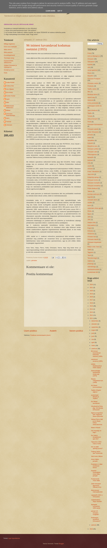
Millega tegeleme (9, 44)
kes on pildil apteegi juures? (97, 447)
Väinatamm (91, 61)
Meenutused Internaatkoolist (96, 491)
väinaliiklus (90, 140)
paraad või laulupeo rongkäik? (95, 512)
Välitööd (90, 261)
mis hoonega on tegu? (96, 431)
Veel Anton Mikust (96, 456)
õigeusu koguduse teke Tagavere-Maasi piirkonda (97, 414)
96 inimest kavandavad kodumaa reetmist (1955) (96, 353)
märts (93, 345)
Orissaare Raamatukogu (10, 114)
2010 (91, 529)
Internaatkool (91, 225)
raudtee (89, 202)
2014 (91, 309)
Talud (89, 255)
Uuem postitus (30, 331)
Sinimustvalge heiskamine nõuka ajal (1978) (95, 373)
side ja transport (92, 119)
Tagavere (90, 252)
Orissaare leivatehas (94, 185)
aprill (93, 342)
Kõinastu (90, 231)
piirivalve (34, 260)
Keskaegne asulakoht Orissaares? (95, 519)
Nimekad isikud (92, 94)
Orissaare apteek (92, 129)
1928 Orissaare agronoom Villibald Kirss (96, 485)
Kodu (5, 73)
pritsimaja (90, 264)
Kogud (89, 228)
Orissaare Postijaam (93, 79)
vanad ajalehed (92, 70)
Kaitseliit (90, 143)
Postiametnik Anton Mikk (95, 479)
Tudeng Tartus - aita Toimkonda (96, 452)
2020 (91, 290)
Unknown (9, 125)
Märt (7, 102)
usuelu (89, 166)
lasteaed (90, 160)
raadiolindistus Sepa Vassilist (96, 500)
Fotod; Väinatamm (93, 171)
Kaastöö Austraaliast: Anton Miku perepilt (96, 473)
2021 (91, 287)
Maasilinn (90, 76)
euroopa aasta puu (93, 194)
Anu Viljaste (10, 89)
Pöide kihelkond (92, 188)
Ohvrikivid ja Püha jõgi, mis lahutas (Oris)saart (97, 408)
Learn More (50, 11)
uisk (88, 67)
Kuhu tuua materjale (10, 46)
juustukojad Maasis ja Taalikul (95, 396)
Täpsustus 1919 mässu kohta (96, 442)
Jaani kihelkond (92, 110)
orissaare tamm (92, 200)
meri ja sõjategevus (93, 56)
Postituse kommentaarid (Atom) (40, 335)
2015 (91, 306)
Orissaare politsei (93, 149)
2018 (91, 297)
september (95, 327)
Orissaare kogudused (94, 242)
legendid (90, 197)
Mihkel (8, 110)
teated (89, 137)
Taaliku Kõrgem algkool (96, 391)
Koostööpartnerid (9, 55)
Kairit (7, 99)
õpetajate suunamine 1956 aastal (95, 506)
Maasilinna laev (92, 146)
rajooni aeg (91, 97)
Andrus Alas (10, 86)
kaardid (89, 64)
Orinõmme (90, 234)
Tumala (89, 116)
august (93, 330)
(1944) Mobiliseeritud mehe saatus (96, 365)
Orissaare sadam (92, 83)
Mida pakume (8, 52)
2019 (91, 294)
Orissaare (90, 59)
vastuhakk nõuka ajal (94, 208)
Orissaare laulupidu (93, 183)
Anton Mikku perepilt (95, 460)
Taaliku (89, 113)
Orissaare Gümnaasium (95, 124)
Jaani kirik (90, 174)
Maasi (89, 73)
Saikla (89, 249)
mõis (89, 163)
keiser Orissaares (93, 132)
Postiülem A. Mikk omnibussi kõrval (96, 465)
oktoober (94, 324)
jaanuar (94, 525)
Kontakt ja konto (9, 70)
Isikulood (90, 100)
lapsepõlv (90, 157)
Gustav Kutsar (10, 96)
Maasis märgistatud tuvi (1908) (97, 380)
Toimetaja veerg (9, 58)
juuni (93, 336)
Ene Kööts (9, 92)
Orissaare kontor (92, 180)
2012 (91, 315)
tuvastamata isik (92, 272)
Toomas (8, 121)
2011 (91, 318)
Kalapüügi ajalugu (93, 177)
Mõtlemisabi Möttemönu (10, 106)
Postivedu (90, 86)
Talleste (89, 191)
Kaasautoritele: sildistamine (8, 61)
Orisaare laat (91, 236)
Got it (59, 11)
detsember (95, 321)
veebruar (94, 348)
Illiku (88, 92)
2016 (91, 303)
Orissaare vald (92, 152)
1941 (89, 219)
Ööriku (89, 211)
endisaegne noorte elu (94, 106)
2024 (91, 284)
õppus (89, 214)
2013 (91, 312)
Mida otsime (8, 49)
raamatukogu (91, 266)
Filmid (89, 122)
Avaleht (53, 331)
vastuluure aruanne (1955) (97, 360)
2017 (91, 300)
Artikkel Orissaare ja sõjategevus (10, 66)
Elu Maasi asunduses (95, 402)
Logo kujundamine (14, 538)
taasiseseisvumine (93, 269)
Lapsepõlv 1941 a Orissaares (96, 496)
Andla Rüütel (10, 82)
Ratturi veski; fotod (93, 247)
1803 (89, 217)
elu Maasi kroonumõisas (96, 386)
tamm (89, 205)
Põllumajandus (92, 154)
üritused (90, 168)
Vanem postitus (76, 331)
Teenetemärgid (92, 258)
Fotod (89, 53)
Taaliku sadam (92, 89)
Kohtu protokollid (92, 103)
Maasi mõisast (95, 427)
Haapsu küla (91, 222)
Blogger (61, 543)
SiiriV (7, 118)
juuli (92, 333)
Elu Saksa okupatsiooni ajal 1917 (96, 437)
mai (92, 339)
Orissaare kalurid (92, 239)
